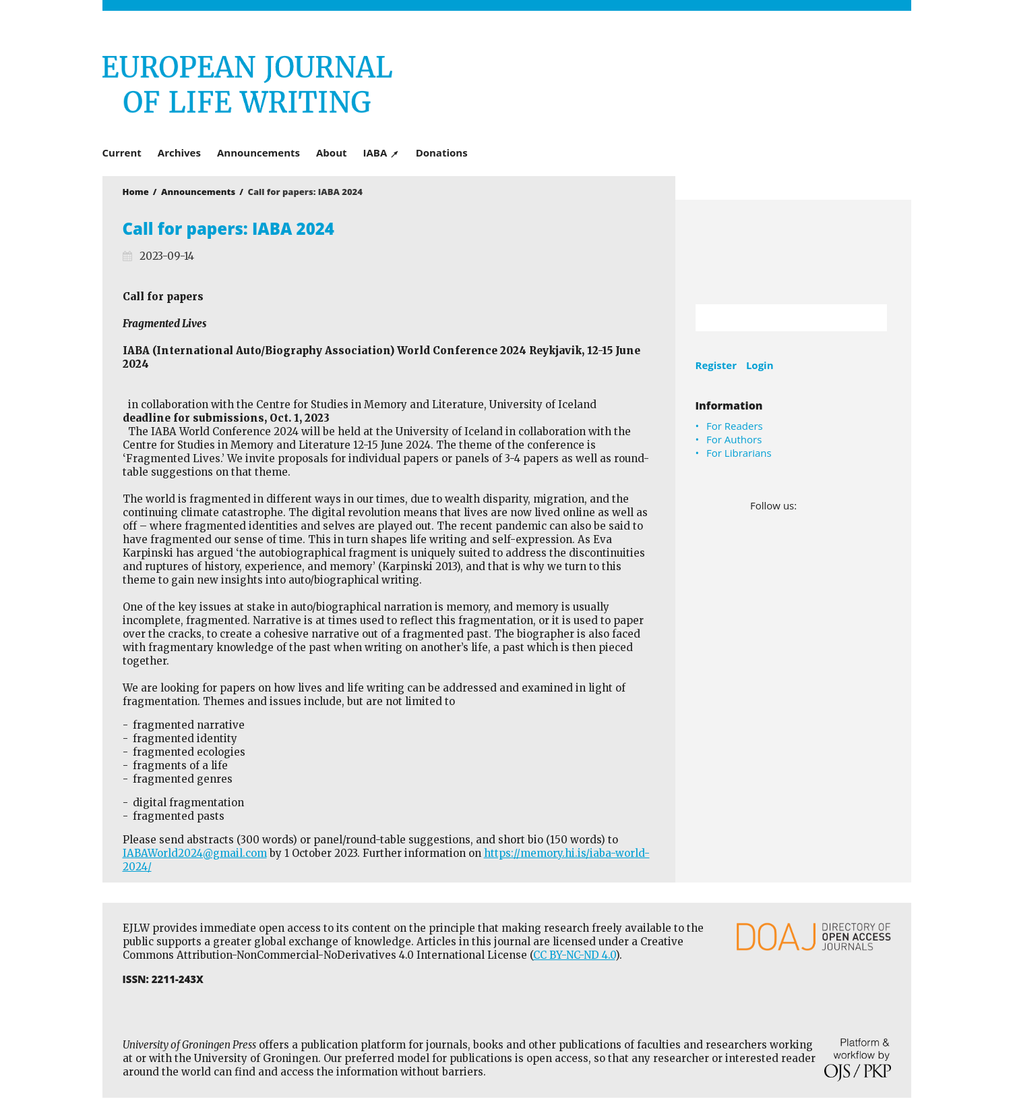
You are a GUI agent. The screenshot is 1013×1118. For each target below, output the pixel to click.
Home (136, 192)
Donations (442, 152)
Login (760, 365)
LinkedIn (827, 505)
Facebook (807, 505)
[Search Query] (775, 317)
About (331, 152)
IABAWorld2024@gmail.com (195, 853)
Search (870, 317)
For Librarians (739, 452)
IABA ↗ (381, 152)
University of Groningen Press (702, 81)
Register (716, 365)
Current (122, 152)
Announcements (258, 152)
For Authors (734, 439)
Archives (179, 152)
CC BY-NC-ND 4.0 (574, 955)
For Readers (734, 425)
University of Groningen (793, 252)
